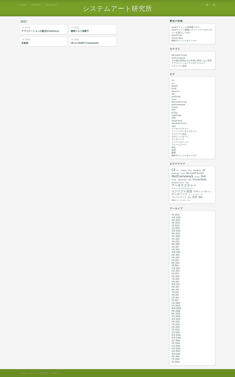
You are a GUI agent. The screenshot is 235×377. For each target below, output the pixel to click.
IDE (173, 93)
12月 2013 (176, 268)
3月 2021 (175, 241)
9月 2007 (176, 321)
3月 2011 (175, 295)
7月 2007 (176, 324)
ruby (174, 126)
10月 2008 (176, 308)
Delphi (175, 85)
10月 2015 (176, 252)
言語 (174, 150)
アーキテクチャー (180, 128)
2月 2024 (176, 222)
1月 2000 (176, 362)
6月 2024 (176, 220)
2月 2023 (176, 228)
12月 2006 (176, 335)
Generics (176, 91)
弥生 (174, 147)
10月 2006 (176, 337)
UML (174, 117)
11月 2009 (176, 303)
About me (51, 4)
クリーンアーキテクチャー (184, 131)
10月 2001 (176, 353)
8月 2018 (176, 244)
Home (23, 4)
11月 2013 (176, 271)
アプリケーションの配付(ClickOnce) (40, 31)
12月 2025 (176, 217)
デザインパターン (180, 136)
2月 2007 (176, 332)
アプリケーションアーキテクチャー (188, 63)
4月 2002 (176, 351)
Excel (174, 88)
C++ (173, 83)
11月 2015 (176, 249)
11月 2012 (176, 276)
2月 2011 (175, 297)
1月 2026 (176, 214)
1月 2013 (175, 273)
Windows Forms (179, 123)
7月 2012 (175, 279)
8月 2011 (175, 289)
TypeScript (176, 115)
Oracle (175, 107)
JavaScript (176, 96)
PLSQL (175, 112)
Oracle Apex (177, 38)
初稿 (25, 28)
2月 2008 (176, 316)
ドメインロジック (180, 142)
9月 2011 (175, 287)
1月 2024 (176, 225)
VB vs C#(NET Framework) (85, 42)
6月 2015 (176, 255)
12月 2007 (176, 319)
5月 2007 (176, 327)
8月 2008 (176, 313)
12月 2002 (176, 348)
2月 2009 (176, 305)
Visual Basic (177, 120)
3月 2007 (176, 329)
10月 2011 (176, 284)
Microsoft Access (179, 55)
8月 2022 (176, 233)
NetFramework (178, 58)
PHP (173, 109)
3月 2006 (176, 343)
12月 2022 (176, 230)
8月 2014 (176, 263)
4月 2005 (176, 345)
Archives (36, 4)
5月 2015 (176, 257)
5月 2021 (176, 239)
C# (173, 80)
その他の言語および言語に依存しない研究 (192, 60)
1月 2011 (175, 300)
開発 (174, 152)
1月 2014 (175, 265)
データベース (178, 139)
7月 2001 (176, 359)
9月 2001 (176, 356)
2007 (23, 21)
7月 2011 (175, 292)
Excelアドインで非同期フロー (186, 27)
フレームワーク (179, 144)
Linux (174, 99)
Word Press (177, 35)
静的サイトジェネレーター (184, 40)
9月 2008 (176, 311)
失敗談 (24, 42)
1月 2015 (175, 260)
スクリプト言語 (179, 66)
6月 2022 (176, 236)
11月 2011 (175, 281)
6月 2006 (176, 340)
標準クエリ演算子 (80, 31)
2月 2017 (175, 247)
